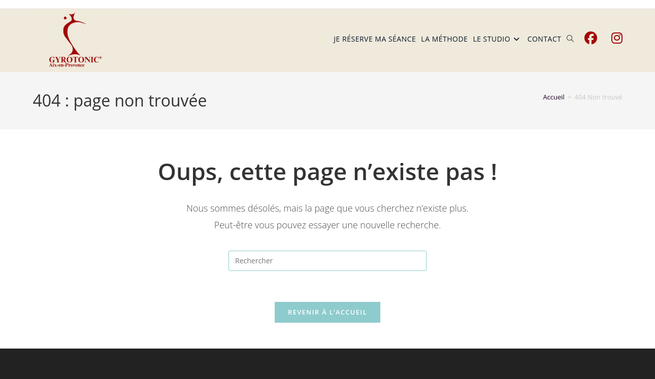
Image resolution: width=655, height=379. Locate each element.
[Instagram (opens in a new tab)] (617, 38)
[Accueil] (554, 96)
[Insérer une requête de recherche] (327, 261)
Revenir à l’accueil (327, 312)
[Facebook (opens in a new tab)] (590, 38)
